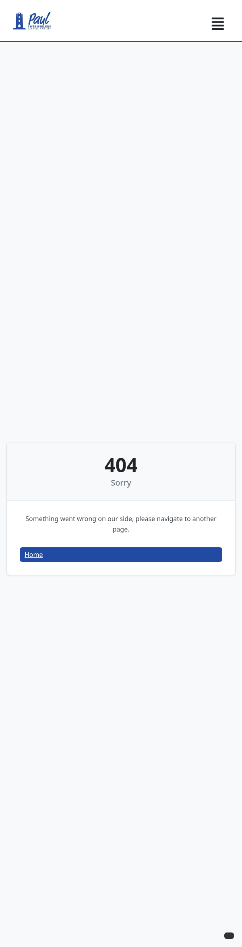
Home (34, 554)
